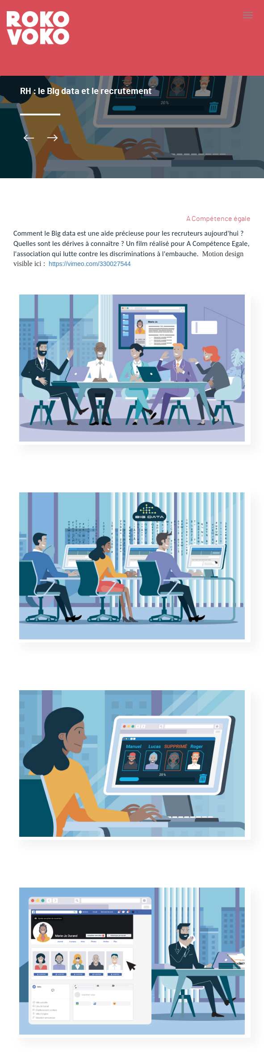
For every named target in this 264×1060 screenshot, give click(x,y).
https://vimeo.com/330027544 (90, 263)
